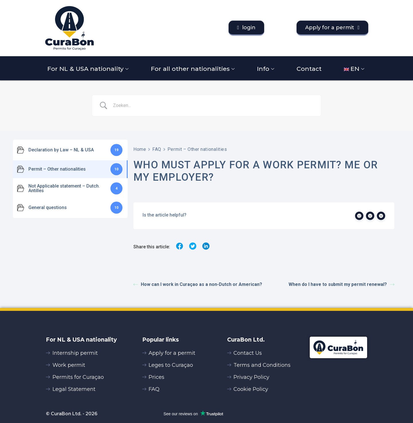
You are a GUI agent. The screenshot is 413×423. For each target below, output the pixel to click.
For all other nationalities (193, 68)
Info (266, 68)
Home (139, 149)
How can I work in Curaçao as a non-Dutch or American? (197, 284)
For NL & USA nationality (88, 68)
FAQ (156, 149)
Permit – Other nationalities (197, 149)
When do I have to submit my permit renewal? (341, 284)
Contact (309, 68)
